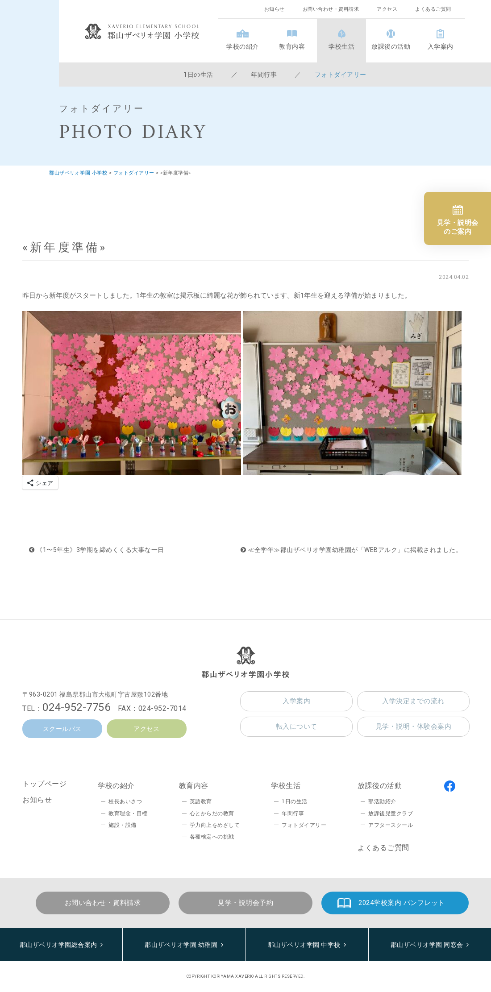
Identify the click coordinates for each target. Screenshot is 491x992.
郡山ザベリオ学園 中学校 (304, 944)
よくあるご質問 (433, 9)
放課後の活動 (390, 46)
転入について (296, 726)
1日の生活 (198, 74)
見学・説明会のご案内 (458, 227)
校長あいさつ (125, 801)
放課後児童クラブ (390, 813)
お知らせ (274, 9)
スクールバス (62, 728)
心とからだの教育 (212, 813)
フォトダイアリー (340, 74)
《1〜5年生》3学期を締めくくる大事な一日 (96, 549)
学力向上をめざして (215, 825)
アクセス (387, 9)
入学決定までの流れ (413, 701)
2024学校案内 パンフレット (401, 903)
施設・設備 (122, 825)
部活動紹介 (382, 801)
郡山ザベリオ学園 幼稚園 (181, 944)
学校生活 (341, 46)
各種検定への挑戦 (212, 837)
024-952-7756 (76, 707)
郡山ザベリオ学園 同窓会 (427, 944)
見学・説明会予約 (245, 903)
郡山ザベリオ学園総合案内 (58, 944)
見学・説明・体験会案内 (413, 726)
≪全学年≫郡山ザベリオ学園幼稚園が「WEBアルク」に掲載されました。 (351, 549)
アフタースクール (390, 825)
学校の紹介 (242, 46)
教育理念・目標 (128, 813)
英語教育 (201, 801)
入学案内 (441, 46)
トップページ (44, 784)
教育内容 (292, 46)
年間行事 (264, 74)
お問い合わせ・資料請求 (331, 9)
